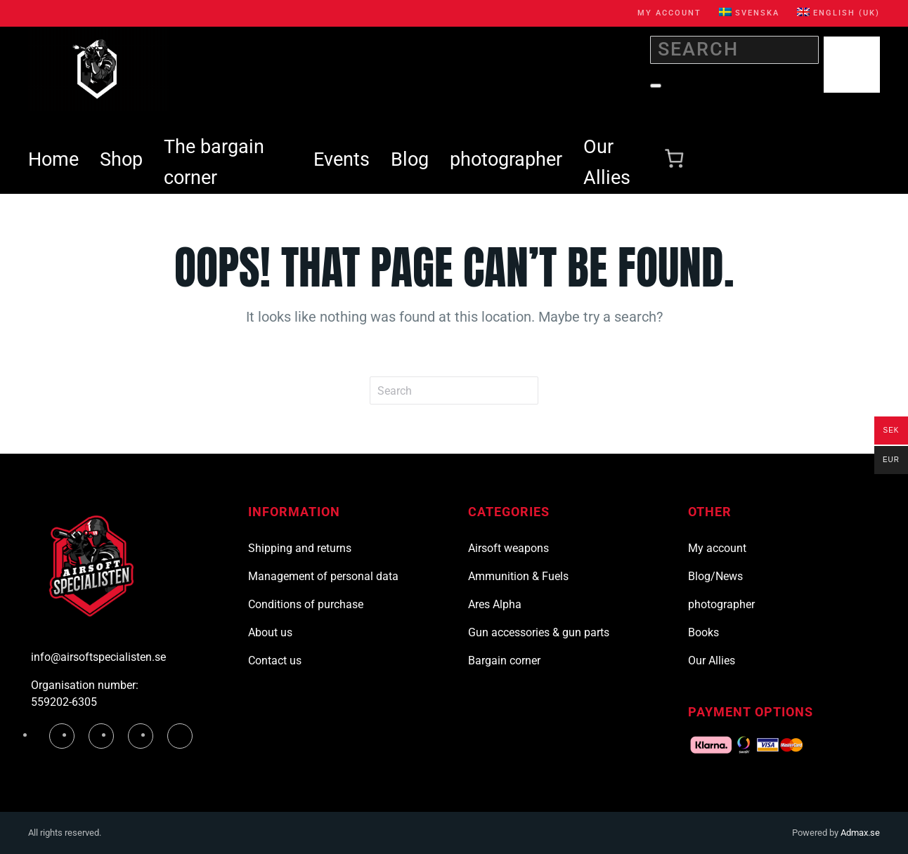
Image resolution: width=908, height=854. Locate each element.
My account (669, 13)
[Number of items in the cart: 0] (674, 159)
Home (53, 159)
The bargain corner (214, 162)
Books (703, 632)
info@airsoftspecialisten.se (98, 657)
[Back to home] (98, 69)
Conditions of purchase (305, 604)
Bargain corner (504, 660)
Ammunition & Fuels (518, 576)
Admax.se (860, 832)
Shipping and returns (299, 548)
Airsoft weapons (508, 548)
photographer (506, 159)
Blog (410, 159)
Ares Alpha (494, 604)
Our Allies (606, 162)
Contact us (274, 660)
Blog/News (715, 576)
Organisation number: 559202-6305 (84, 693)
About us (270, 632)
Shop (121, 159)
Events (341, 159)
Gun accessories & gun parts (538, 632)
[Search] (734, 50)
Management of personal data (323, 576)
